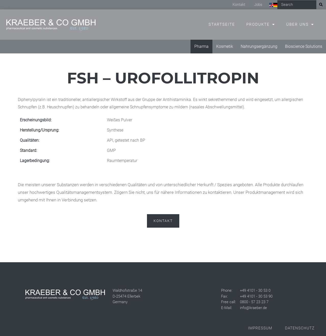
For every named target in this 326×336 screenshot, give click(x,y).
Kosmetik (224, 46)
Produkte (258, 24)
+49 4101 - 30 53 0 (255, 290)
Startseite (222, 24)
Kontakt (239, 4)
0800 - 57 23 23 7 (254, 302)
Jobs (258, 4)
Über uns (297, 24)
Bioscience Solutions (303, 46)
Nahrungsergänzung (259, 46)
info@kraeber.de (253, 307)
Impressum (260, 328)
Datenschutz (300, 328)
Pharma (201, 46)
